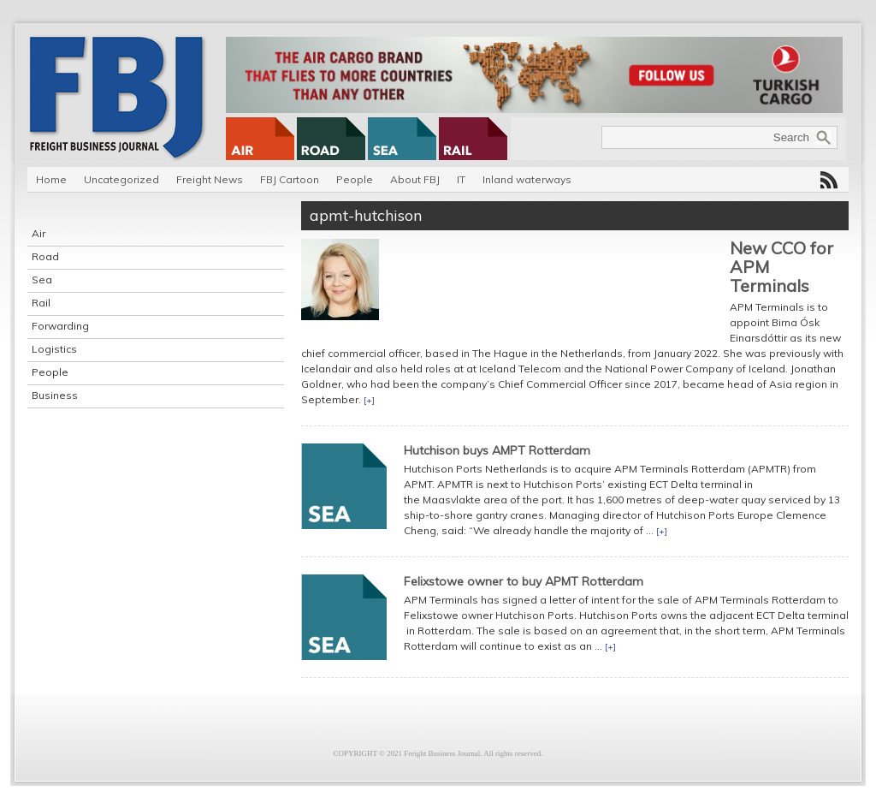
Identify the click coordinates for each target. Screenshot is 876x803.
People (354, 179)
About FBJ (415, 179)
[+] (369, 400)
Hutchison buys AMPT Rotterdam (497, 450)
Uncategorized (121, 179)
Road (45, 256)
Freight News (209, 179)
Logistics (54, 348)
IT (461, 179)
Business (55, 395)
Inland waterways (526, 179)
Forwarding (60, 325)
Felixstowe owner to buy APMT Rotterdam (523, 581)
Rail (41, 302)
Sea (42, 279)
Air (38, 233)
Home (51, 179)
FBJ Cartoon (289, 179)
